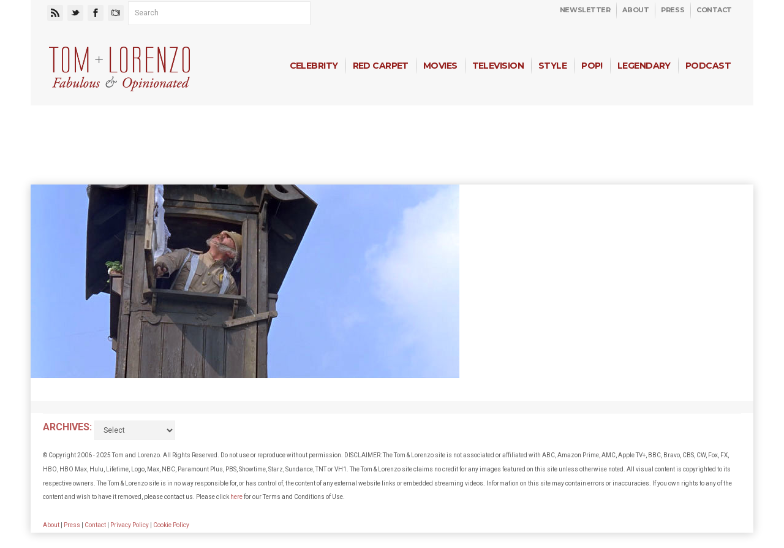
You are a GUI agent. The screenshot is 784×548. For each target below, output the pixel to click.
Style (552, 65)
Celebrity (314, 65)
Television (498, 65)
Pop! (592, 65)
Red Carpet (381, 65)
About (635, 10)
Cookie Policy (171, 525)
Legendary (644, 65)
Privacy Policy (129, 525)
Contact (714, 10)
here (236, 496)
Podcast (708, 65)
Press (672, 10)
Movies (440, 65)
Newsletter (585, 10)
